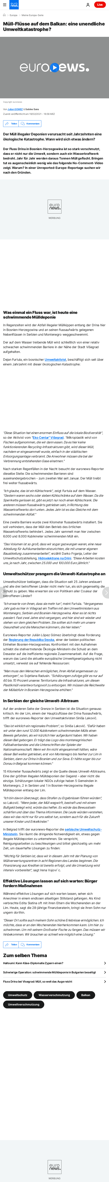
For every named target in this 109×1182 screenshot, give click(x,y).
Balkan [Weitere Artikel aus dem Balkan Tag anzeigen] (85, 994)
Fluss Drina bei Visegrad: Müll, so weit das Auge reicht (37, 981)
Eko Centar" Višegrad (48, 437)
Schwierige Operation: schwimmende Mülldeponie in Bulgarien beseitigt (49, 972)
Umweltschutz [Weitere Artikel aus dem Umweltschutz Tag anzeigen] (17, 994)
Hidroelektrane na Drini (54, 558)
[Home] (4, 15)
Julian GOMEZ (15, 109)
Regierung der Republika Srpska (31, 640)
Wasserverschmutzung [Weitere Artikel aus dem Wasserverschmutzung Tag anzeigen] (54, 994)
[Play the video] (54, 67)
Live (100, 4)
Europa (13, 15)
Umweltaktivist (55, 359)
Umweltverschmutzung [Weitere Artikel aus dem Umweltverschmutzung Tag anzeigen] (23, 1004)
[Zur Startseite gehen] (14, 4)
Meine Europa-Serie (32, 15)
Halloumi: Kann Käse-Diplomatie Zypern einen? (33, 963)
